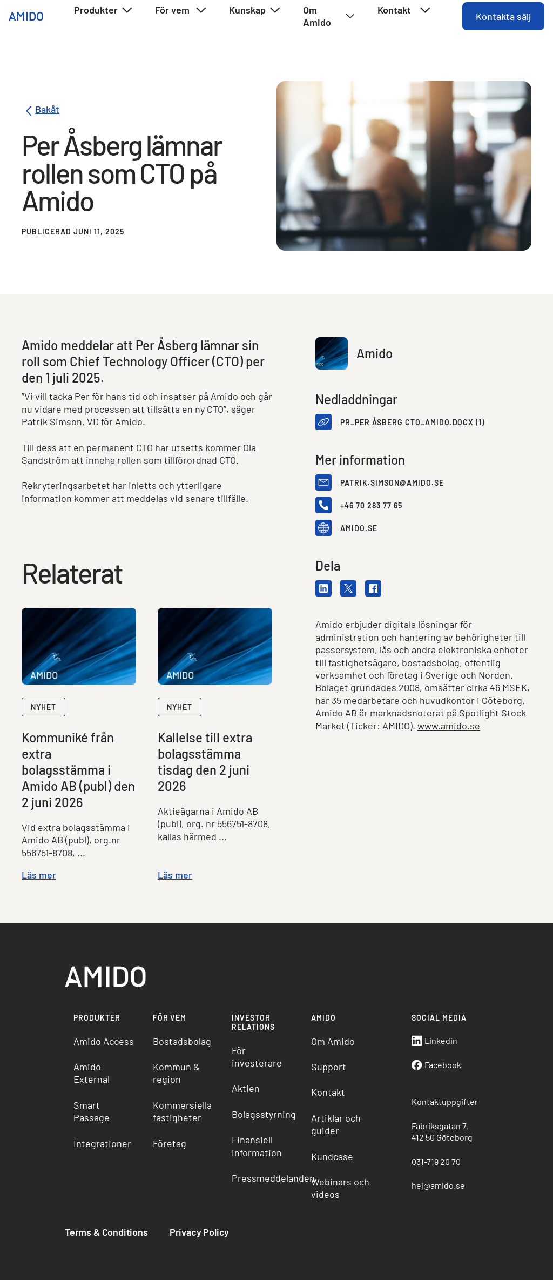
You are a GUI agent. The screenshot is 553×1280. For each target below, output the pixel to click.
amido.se (358, 528)
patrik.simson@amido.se (392, 482)
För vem (181, 10)
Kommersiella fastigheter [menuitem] (182, 1111)
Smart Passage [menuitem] (91, 1111)
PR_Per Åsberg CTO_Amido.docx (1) (412, 422)
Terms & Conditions (106, 1232)
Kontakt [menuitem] (328, 1092)
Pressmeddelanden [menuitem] (267, 1178)
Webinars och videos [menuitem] (340, 1188)
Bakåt (40, 111)
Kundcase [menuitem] (332, 1156)
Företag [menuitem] (169, 1143)
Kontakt (404, 10)
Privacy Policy (199, 1232)
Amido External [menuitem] (91, 1073)
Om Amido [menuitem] (333, 1041)
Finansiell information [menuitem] (257, 1146)
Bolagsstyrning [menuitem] (264, 1114)
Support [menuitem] (328, 1067)
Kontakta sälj (503, 16)
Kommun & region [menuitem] (176, 1073)
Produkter (103, 10)
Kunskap (255, 10)
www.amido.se (448, 726)
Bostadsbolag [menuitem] (182, 1041)
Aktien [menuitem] (246, 1088)
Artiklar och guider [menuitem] (336, 1124)
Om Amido (329, 16)
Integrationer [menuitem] (102, 1143)
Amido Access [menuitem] (103, 1041)
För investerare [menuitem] (257, 1056)
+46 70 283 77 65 (371, 505)
